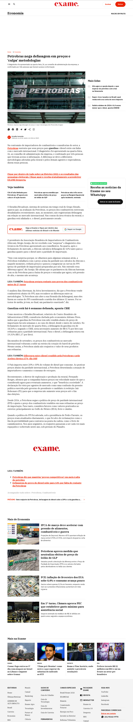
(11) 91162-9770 (111, 717)
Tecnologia (29, 708)
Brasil (9, 708)
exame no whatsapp (99, 183)
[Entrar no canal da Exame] (110, 201)
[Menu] (9, 4)
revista (86, 695)
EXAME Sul (64, 697)
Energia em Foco (66, 712)
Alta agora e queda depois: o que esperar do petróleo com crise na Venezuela (105, 88)
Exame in (87, 704)
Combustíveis (49, 493)
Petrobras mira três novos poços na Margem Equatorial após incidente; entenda (72, 195)
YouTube (104, 692)
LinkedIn (104, 696)
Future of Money (28, 714)
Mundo (27, 688)
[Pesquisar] (14, 4)
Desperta (87, 713)
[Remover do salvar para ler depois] (33, 129)
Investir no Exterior (68, 716)
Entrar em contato (108, 713)
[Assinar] (108, 4)
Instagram (105, 700)
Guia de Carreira (47, 713)
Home (9, 52)
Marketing (29, 696)
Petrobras (36, 493)
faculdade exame (87, 689)
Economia (15, 13)
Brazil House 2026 (67, 693)
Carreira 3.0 (88, 708)
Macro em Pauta (118, 14)
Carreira (10, 712)
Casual (27, 692)
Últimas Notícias (14, 697)
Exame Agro (29, 704)
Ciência (28, 719)
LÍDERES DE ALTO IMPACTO (13, 702)
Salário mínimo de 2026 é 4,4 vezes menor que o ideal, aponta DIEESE (106, 106)
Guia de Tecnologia (45, 700)
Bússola (63, 701)
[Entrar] (120, 4)
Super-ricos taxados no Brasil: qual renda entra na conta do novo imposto (107, 98)
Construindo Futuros (65, 706)
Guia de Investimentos (46, 707)
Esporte (28, 700)
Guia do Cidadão (47, 695)
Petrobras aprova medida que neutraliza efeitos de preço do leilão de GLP (46, 195)
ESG (9, 720)
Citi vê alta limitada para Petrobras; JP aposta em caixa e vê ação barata (17, 195)
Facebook (105, 704)
